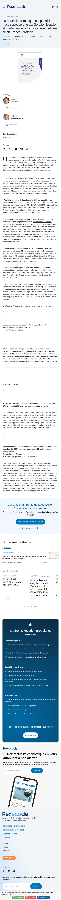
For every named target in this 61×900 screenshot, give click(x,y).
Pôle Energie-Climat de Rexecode (21, 359)
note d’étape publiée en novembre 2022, (42, 186)
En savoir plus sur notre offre (30, 528)
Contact (5, 844)
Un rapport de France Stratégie (14, 178)
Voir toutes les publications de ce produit (30, 522)
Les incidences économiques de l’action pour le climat (24, 325)
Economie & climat (10, 834)
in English (6, 851)
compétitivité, (26, 188)
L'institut (6, 838)
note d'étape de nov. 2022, (25, 349)
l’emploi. (8, 193)
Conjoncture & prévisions (13, 826)
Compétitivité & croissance (14, 830)
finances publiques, (10, 191)
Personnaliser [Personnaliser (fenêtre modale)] (43, 897)
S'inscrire (37, 770)
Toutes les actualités (30, 607)
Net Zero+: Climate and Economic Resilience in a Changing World (29, 403)
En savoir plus (30, 735)
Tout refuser (30, 897)
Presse (5, 847)
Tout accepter (18, 897)
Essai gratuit (9, 858)
